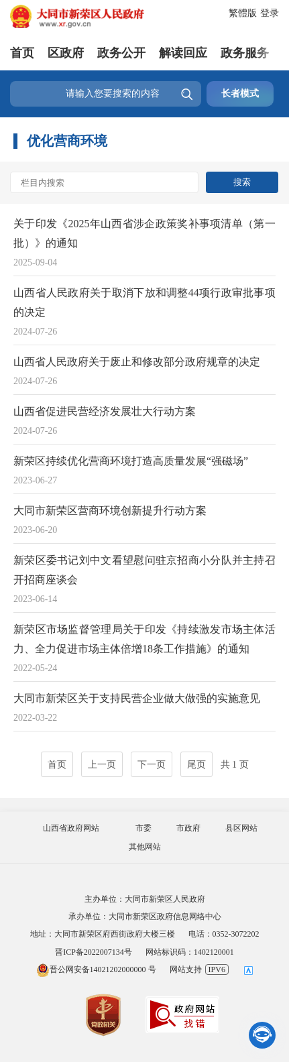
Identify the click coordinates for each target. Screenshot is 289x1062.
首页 (22, 53)
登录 (269, 13)
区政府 (66, 53)
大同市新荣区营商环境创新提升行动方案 (110, 510)
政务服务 (245, 53)
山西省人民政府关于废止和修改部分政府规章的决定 (136, 361)
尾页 (196, 765)
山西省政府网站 (71, 828)
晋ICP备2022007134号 (93, 952)
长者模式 (240, 93)
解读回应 (183, 53)
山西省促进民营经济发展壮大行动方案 (104, 411)
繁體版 (243, 13)
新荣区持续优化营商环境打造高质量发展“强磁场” (130, 461)
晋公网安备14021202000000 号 (96, 969)
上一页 (102, 765)
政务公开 (121, 53)
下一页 (151, 765)
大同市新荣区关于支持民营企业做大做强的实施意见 (136, 698)
